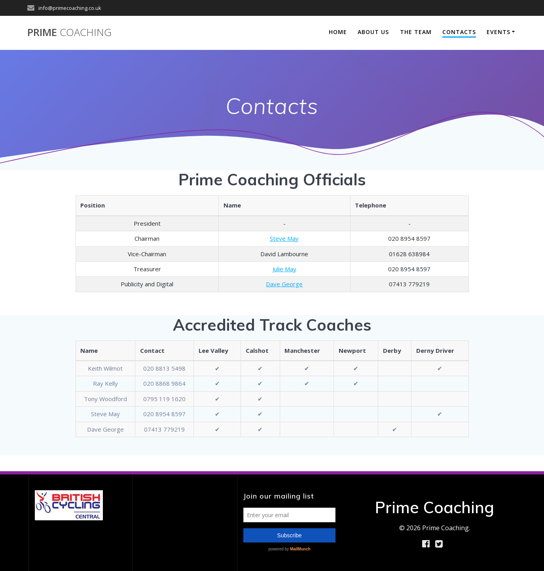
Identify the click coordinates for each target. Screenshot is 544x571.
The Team (416, 32)
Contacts (459, 32)
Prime (69, 32)
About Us (373, 32)
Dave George (284, 284)
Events (498, 32)
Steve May (284, 238)
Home (338, 32)
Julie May (284, 269)
